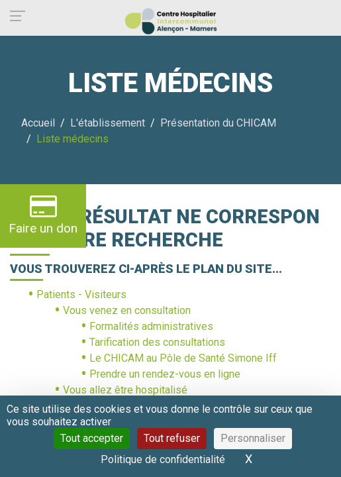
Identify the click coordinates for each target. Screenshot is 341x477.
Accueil (38, 123)
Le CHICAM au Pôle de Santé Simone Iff (183, 358)
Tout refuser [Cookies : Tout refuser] (172, 438)
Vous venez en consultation (127, 310)
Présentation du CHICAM (218, 123)
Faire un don (43, 214)
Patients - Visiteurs (81, 294)
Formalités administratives (151, 326)
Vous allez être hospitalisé (125, 390)
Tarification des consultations (157, 342)
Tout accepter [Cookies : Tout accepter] (91, 438)
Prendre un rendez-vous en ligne (164, 374)
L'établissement (107, 123)
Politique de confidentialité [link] (163, 459)
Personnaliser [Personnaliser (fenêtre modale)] (252, 438)
